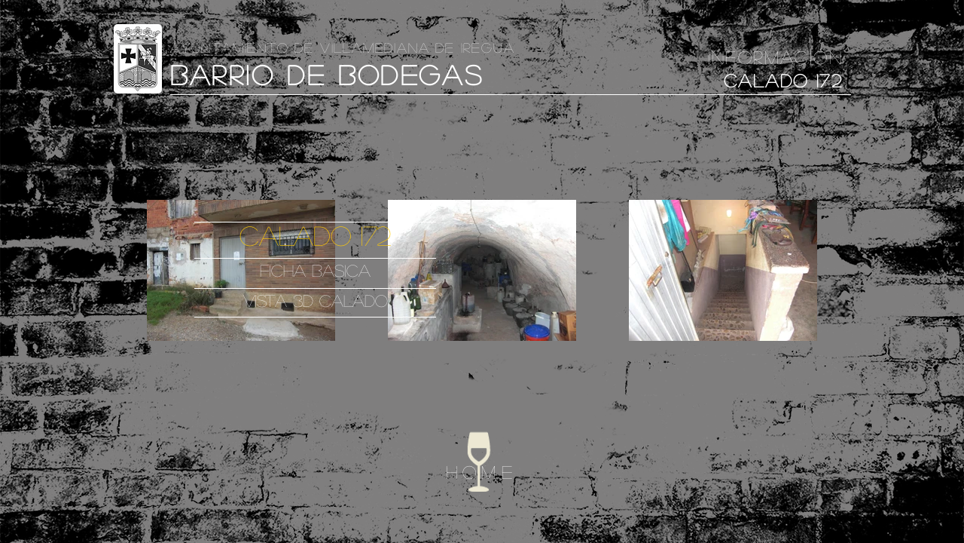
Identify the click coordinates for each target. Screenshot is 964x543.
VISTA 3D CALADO (315, 300)
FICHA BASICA (315, 270)
